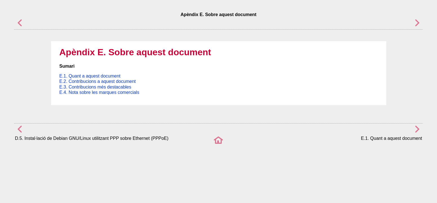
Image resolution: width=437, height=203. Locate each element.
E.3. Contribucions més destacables (95, 87)
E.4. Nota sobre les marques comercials (99, 92)
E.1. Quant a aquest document (90, 76)
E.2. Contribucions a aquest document (97, 81)
